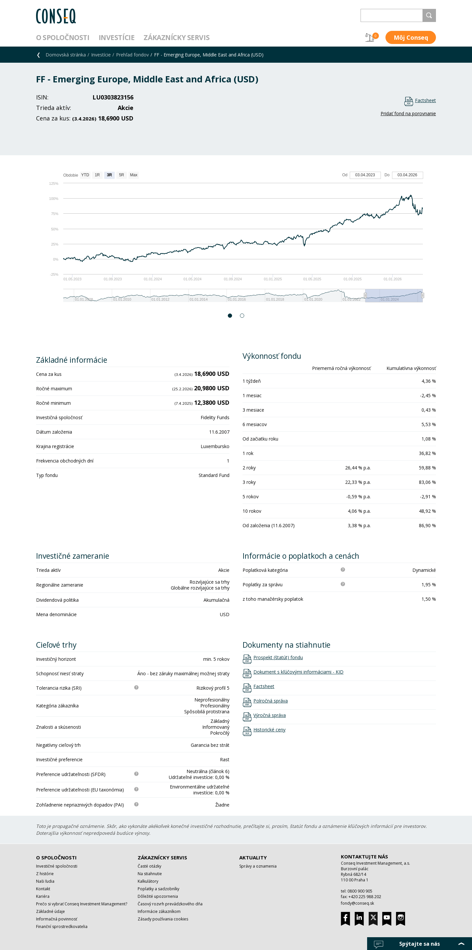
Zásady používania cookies (163, 919)
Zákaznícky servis (176, 37)
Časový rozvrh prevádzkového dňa (170, 904)
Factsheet (425, 100)
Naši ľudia (45, 881)
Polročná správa (270, 701)
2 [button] (242, 315)
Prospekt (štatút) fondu (278, 657)
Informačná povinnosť (56, 919)
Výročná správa (269, 715)
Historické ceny (269, 730)
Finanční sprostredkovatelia (62, 926)
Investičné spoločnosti (56, 866)
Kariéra (42, 896)
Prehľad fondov (132, 55)
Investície (117, 37)
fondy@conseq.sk (357, 903)
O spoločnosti (62, 37)
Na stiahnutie (150, 873)
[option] (236, 240)
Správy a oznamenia (258, 866)
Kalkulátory (148, 881)
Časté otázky (149, 866)
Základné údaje (50, 911)
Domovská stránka (66, 55)
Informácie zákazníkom (159, 911)
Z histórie (45, 873)
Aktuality (253, 857)
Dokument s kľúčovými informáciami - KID (298, 672)
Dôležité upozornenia (158, 896)
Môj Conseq (411, 37)
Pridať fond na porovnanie (408, 113)
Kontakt (43, 889)
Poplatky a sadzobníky (158, 889)
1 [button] (230, 315)
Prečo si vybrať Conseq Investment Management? (81, 904)
